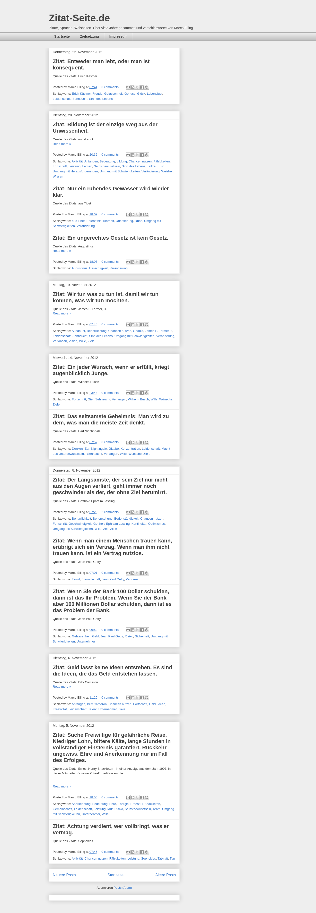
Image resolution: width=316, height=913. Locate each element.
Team (156, 809)
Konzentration (130, 448)
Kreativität (60, 709)
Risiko (128, 636)
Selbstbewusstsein (107, 166)
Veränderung (150, 171)
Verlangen (60, 341)
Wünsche (165, 399)
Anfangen (91, 161)
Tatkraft (152, 166)
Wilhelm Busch (138, 399)
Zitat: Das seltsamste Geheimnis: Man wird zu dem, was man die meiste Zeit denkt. (111, 419)
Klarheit (108, 221)
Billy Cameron (97, 704)
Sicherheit (142, 636)
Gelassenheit (113, 93)
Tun (162, 166)
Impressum (118, 36)
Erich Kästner (81, 93)
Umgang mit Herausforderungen (75, 171)
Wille (82, 341)
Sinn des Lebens (101, 99)
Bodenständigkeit (126, 518)
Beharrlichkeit (81, 518)
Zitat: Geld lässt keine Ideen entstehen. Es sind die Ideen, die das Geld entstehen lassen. (112, 670)
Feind (76, 579)
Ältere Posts (165, 875)
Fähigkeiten (161, 161)
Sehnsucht (79, 99)
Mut (110, 809)
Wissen (58, 176)
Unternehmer (86, 641)
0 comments (110, 87)
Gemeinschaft (62, 809)
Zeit (105, 529)
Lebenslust (154, 93)
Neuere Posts (64, 875)
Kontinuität (139, 523)
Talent (92, 709)
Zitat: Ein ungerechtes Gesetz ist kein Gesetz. (110, 238)
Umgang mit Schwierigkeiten (120, 171)
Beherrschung (96, 331)
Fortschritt (60, 166)
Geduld (138, 331)
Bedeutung (107, 161)
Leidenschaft (62, 99)
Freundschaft (91, 579)
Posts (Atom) (123, 887)
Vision (73, 341)
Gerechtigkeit (98, 268)
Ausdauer (78, 331)
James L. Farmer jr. (158, 331)
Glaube (114, 448)
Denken (77, 448)
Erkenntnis (94, 221)
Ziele (91, 341)
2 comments (110, 512)
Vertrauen (132, 579)
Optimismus (156, 523)
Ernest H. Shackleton (145, 804)
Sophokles (148, 858)
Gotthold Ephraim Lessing (111, 523)
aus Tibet (78, 221)
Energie (123, 804)
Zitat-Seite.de (79, 18)
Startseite (62, 36)
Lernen (87, 166)
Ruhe (138, 221)
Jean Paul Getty (113, 579)
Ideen (162, 704)
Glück (141, 93)
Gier (91, 399)
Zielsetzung (89, 36)
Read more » (62, 144)
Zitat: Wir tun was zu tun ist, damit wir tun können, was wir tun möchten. (105, 297)
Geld (95, 636)
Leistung (74, 166)
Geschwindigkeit (80, 523)
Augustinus (79, 268)
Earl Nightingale (96, 448)
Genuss (129, 93)
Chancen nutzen (140, 161)
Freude (97, 93)
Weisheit (167, 171)
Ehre (112, 804)
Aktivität (77, 161)
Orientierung (124, 221)
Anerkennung (81, 804)
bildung (122, 161)
